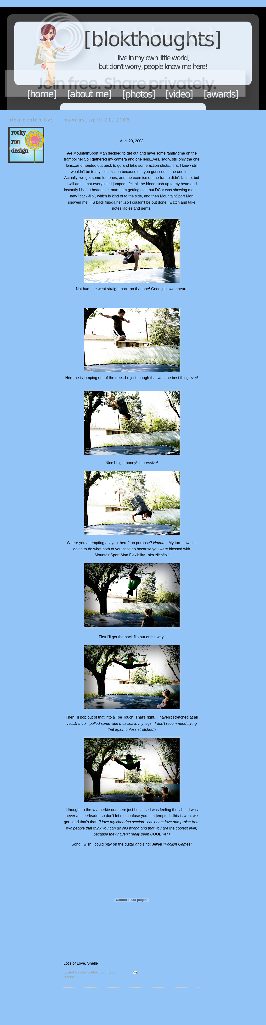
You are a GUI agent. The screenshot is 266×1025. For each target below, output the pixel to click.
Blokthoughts (119, 58)
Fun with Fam (85, 977)
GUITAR (101, 977)
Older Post (191, 996)
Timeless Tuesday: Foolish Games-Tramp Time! (120, 129)
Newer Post (73, 996)
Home (41, 93)
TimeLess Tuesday (122, 977)
